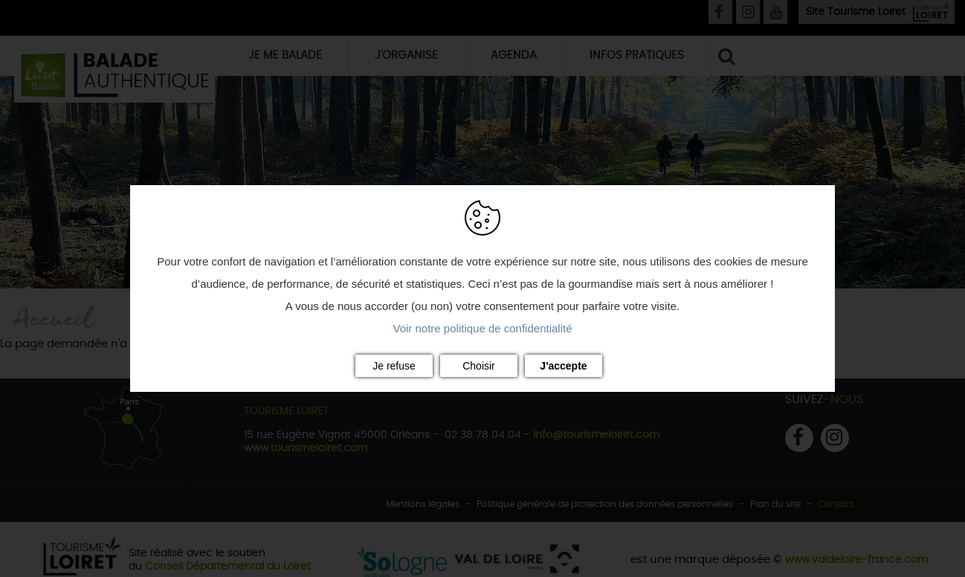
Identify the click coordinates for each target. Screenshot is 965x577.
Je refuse (394, 366)
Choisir (478, 366)
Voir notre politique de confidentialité (482, 328)
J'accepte (563, 366)
